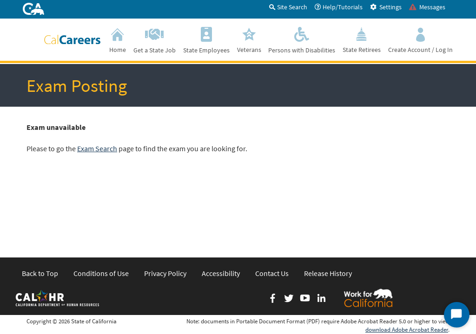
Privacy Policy (165, 201)
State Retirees (361, 39)
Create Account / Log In (420, 39)
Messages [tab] (427, 7)
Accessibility (221, 201)
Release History (328, 201)
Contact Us (272, 201)
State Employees (206, 39)
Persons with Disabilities (301, 39)
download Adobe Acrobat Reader (406, 258)
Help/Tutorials (339, 7)
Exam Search (97, 148)
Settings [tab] (386, 7)
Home (118, 39)
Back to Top (40, 201)
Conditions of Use (101, 201)
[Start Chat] (456, 315)
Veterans (249, 39)
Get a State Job (154, 39)
